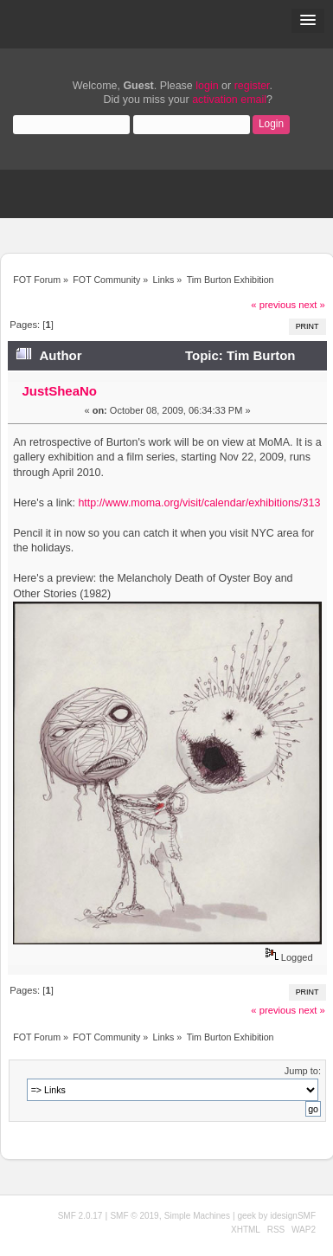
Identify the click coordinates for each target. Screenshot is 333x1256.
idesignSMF (293, 1216)
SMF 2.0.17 (80, 1216)
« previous (273, 305)
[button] (307, 21)
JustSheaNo (59, 390)
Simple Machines (197, 1216)
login (206, 86)
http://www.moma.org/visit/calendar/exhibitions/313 (199, 503)
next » (311, 305)
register (252, 86)
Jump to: (303, 1071)
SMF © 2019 (134, 1216)
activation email (229, 99)
